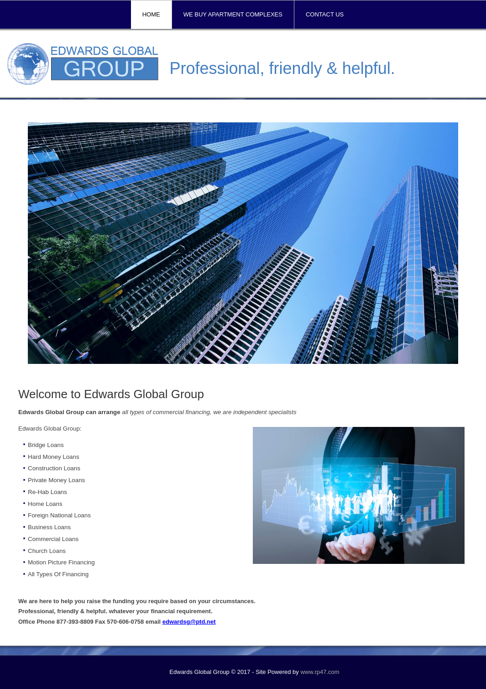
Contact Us (325, 14)
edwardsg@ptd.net (189, 621)
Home (151, 14)
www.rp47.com (319, 671)
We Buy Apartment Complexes (232, 14)
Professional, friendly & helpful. (282, 68)
